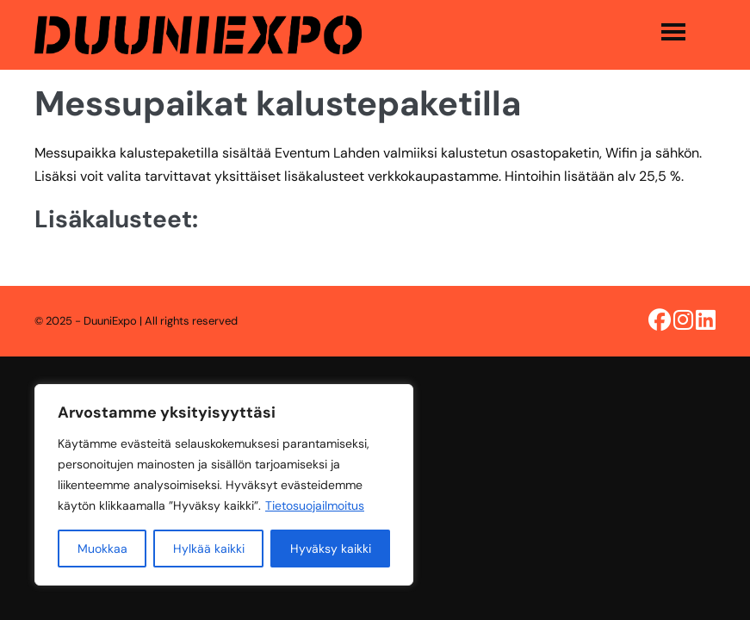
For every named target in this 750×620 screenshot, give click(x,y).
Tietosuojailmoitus (314, 505)
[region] (223, 485)
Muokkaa (102, 548)
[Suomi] (8, 387)
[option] (8, 410)
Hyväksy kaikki (330, 548)
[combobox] (8, 387)
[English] (8, 410)
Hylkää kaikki (209, 548)
